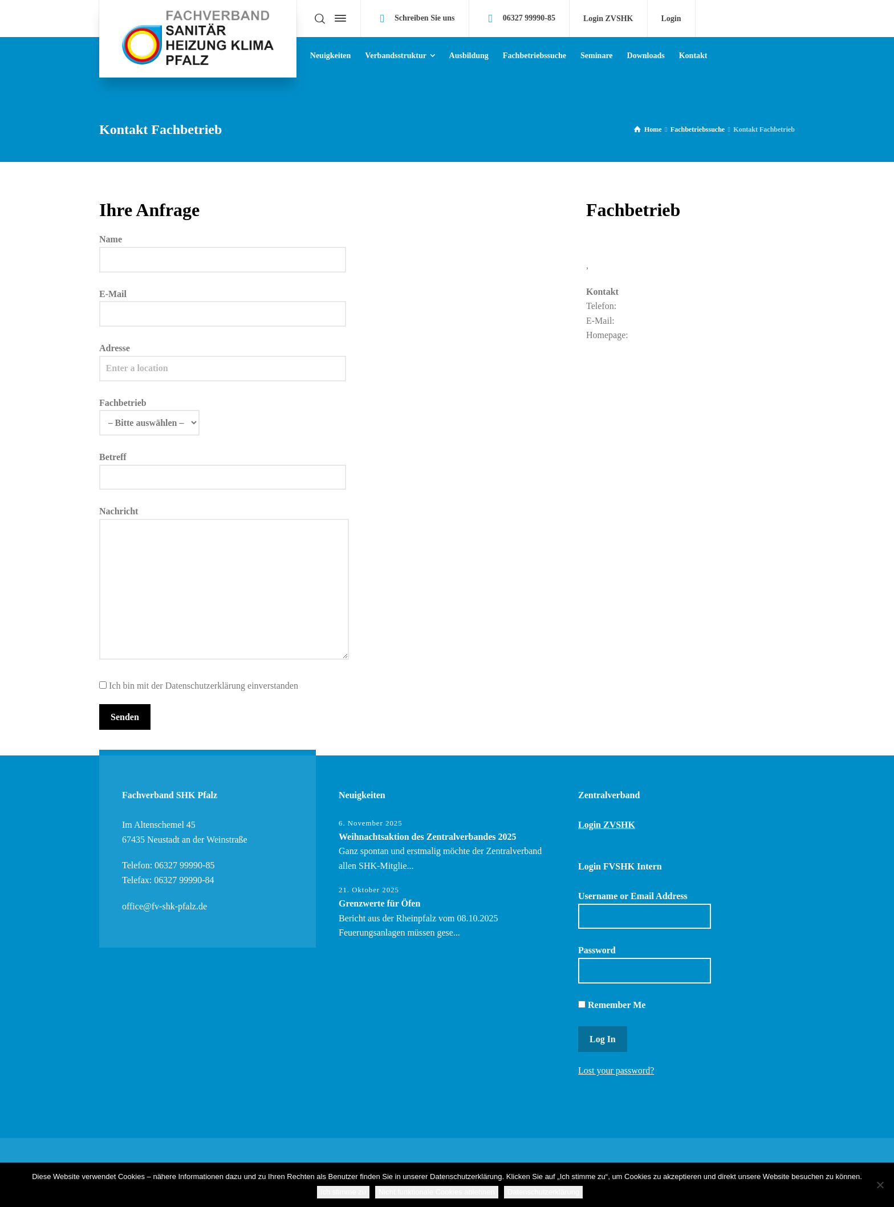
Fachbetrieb (149, 413)
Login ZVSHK (608, 19)
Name (222, 249)
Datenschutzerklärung (543, 1192)
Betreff (222, 467)
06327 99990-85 (529, 18)
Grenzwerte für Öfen (379, 903)
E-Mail (222, 304)
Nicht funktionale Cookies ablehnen (437, 1192)
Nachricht (224, 583)
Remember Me (611, 1005)
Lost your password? (616, 1070)
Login (671, 19)
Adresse (222, 358)
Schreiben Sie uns (425, 18)
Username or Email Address (644, 910)
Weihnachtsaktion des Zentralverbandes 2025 (428, 837)
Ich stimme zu (343, 1192)
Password (644, 964)
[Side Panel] (338, 18)
